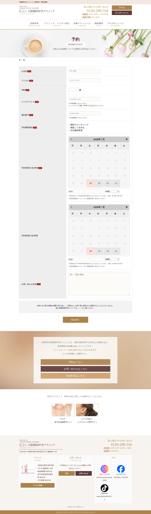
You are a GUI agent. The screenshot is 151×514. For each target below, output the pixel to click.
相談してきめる (77, 127)
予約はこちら (75, 361)
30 (108, 183)
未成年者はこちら (75, 375)
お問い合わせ (121, 13)
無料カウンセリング (79, 125)
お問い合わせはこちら (75, 368)
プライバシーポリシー (75, 506)
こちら (79, 308)
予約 (122, 8)
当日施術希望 (76, 130)
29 (99, 183)
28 (90, 183)
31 (116, 183)
